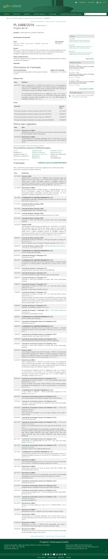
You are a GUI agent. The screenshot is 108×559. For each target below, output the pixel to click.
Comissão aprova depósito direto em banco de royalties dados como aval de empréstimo (81, 53)
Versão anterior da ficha (50, 21)
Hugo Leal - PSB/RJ (19, 43)
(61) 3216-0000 (86, 547)
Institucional (16, 14)
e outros (21, 45)
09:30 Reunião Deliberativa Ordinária (55, 246)
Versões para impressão (61, 21)
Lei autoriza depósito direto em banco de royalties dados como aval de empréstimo (79, 41)
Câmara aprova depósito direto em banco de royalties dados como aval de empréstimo (80, 47)
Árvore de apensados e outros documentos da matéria (29, 146)
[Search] (95, 14)
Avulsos (16, 150)
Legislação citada (37, 150)
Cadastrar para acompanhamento (38, 21)
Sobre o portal (41, 557)
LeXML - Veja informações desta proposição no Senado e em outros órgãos (81, 96)
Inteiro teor (40, 25)
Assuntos (6, 14)
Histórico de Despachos (20, 159)
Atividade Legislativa (39, 14)
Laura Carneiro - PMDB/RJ (32, 43)
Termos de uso (51, 557)
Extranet (68, 557)
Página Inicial (9, 18)
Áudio (72, 70)
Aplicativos (61, 557)
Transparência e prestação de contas (70, 14)
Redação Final (36, 158)
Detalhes (78, 70)
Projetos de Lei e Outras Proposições (33, 18)
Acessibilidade (82, 2)
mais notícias (90, 59)
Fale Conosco (91, 2)
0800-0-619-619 (79, 545)
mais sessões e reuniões (86, 89)
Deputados (27, 14)
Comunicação (52, 14)
